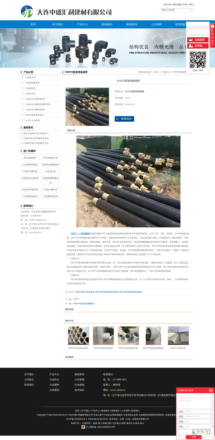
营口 (100, 423)
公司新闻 (79, 379)
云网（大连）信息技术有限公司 (134, 419)
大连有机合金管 (130, 415)
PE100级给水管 (50, 158)
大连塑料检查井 (32, 83)
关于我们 (57, 24)
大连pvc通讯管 (50, 189)
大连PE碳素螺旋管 (50, 164)
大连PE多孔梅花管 (30, 178)
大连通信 (54, 390)
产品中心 (82, 24)
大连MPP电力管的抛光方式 (35, 143)
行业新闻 (79, 384)
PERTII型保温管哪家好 (84, 303)
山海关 (136, 423)
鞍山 (119, 423)
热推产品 (75, 423)
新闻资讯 (131, 24)
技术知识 (79, 390)
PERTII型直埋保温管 (78, 348)
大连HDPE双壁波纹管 (35, 99)
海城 (105, 423)
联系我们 (181, 24)
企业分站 (167, 4)
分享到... (199, 46)
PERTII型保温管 (178, 348)
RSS (185, 4)
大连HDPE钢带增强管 (35, 109)
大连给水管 (30, 93)
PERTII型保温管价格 (128, 348)
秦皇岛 (129, 423)
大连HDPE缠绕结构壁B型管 (38, 104)
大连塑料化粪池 (30, 164)
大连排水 (54, 379)
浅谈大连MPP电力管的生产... (36, 133)
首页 (33, 24)
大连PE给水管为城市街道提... (36, 138)
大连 (114, 423)
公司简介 (29, 379)
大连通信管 (30, 88)
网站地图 (177, 4)
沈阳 (109, 423)
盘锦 (95, 423)
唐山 (142, 423)
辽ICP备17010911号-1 (76, 419)
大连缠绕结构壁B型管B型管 (151, 415)
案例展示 (107, 24)
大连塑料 (54, 384)
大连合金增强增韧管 (113, 415)
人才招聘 (156, 24)
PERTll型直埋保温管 (34, 115)
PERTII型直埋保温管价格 (106, 292)
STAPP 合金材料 (32, 120)
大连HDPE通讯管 (30, 189)
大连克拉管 (50, 171)
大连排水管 (30, 77)
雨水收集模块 (30, 158)
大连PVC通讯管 (30, 171)
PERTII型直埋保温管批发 (130, 292)
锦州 (123, 423)
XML (191, 4)
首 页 (155, 72)
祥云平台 (104, 419)
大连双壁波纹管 (30, 196)
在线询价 (124, 119)
